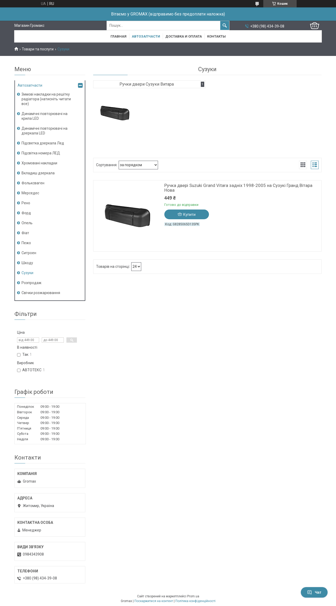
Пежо (26, 243)
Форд (26, 213)
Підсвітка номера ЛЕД (41, 153)
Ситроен (29, 253)
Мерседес (30, 193)
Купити (189, 214)
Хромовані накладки (39, 163)
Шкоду (27, 263)
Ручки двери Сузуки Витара (146, 84)
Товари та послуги (38, 49)
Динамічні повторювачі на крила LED (44, 116)
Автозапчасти (146, 36)
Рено (26, 203)
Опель (27, 223)
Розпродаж (31, 283)
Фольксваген (33, 183)
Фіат (25, 233)
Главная (119, 36)
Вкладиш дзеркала (38, 173)
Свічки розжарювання (41, 293)
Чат (314, 592)
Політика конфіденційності (195, 601)
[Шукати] (224, 25)
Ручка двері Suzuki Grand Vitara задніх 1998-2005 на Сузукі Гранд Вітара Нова (238, 187)
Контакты (216, 36)
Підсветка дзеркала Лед (43, 143)
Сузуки (27, 273)
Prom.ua (193, 596)
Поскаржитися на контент (153, 601)
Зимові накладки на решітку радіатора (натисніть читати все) (46, 99)
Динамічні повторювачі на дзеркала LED (44, 130)
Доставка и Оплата (183, 36)
